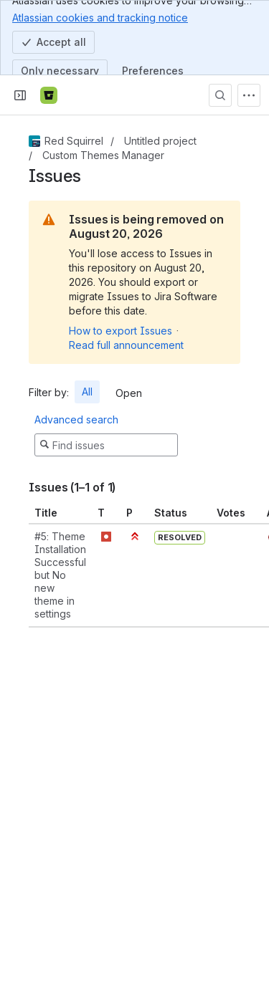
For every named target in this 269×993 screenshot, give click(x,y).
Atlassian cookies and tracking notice (100, 17)
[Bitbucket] (48, 95)
